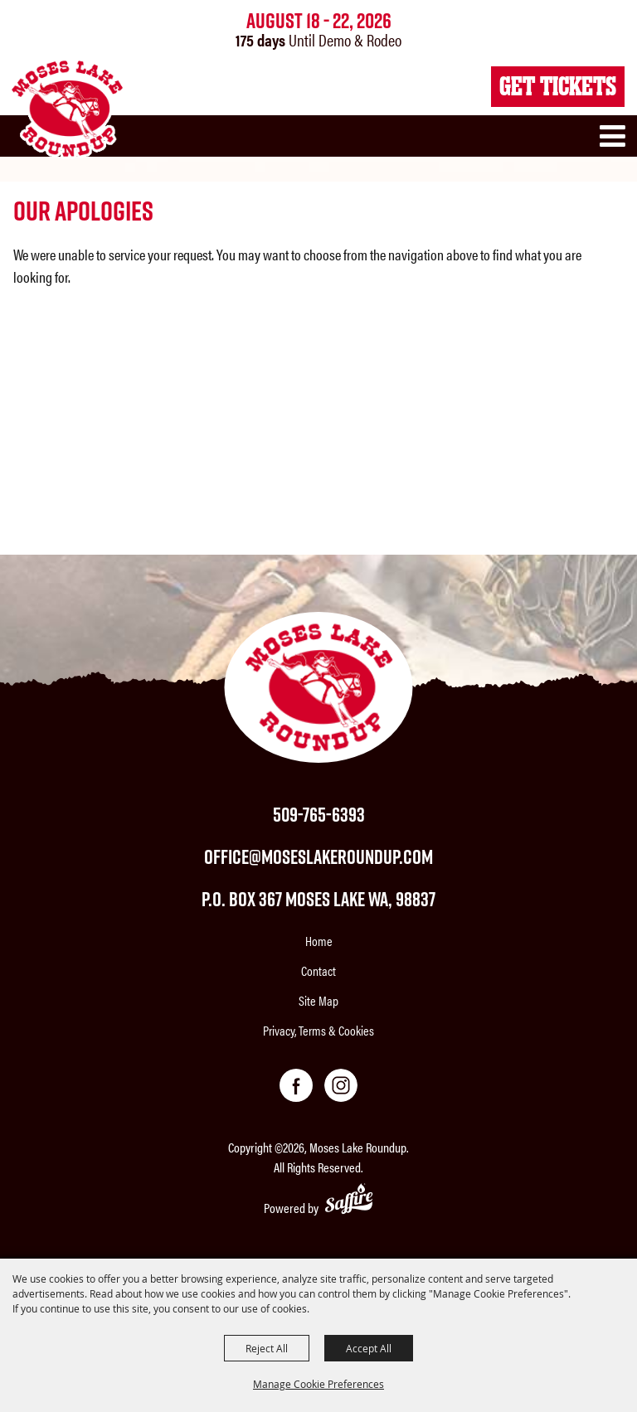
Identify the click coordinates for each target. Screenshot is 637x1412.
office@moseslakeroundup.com (318, 856)
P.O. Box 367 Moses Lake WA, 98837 (318, 899)
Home (319, 940)
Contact (318, 970)
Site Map (318, 1000)
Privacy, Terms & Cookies (318, 1030)
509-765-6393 (319, 814)
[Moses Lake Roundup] (66, 108)
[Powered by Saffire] (348, 1201)
